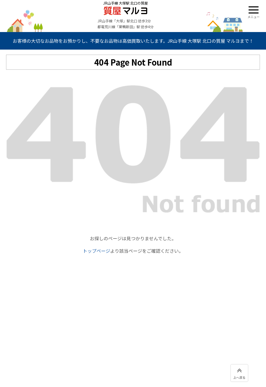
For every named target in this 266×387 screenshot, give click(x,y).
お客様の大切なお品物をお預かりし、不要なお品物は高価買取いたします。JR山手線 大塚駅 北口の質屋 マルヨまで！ (133, 40)
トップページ (96, 250)
